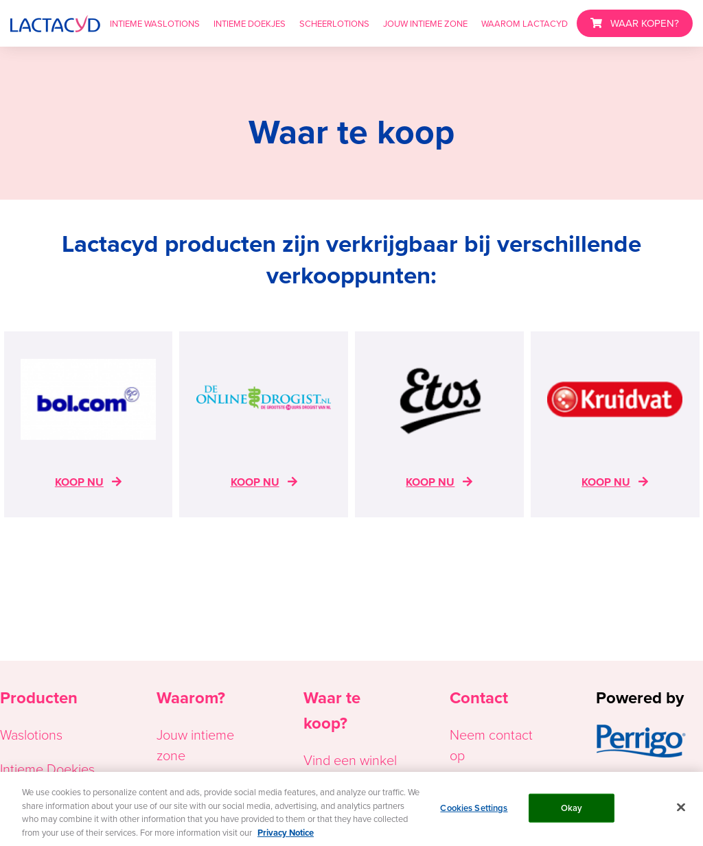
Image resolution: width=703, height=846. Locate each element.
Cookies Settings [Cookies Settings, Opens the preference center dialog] (473, 809)
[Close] (681, 810)
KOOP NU (79, 482)
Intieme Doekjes (47, 768)
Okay (572, 809)
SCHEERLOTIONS (334, 23)
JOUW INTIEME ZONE (425, 23)
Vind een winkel (350, 759)
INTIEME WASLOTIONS (155, 23)
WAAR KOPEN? (644, 23)
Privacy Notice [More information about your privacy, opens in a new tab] (285, 834)
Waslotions (31, 734)
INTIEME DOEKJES (250, 23)
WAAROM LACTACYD (524, 23)
